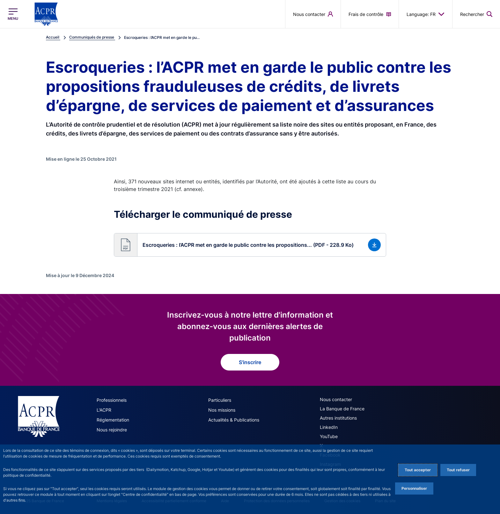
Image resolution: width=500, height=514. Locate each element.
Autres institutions (338, 418)
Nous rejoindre (112, 429)
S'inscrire (250, 362)
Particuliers (219, 400)
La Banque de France (342, 408)
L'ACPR (104, 410)
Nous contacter (336, 399)
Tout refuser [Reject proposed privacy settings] (458, 469)
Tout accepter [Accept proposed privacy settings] (418, 469)
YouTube (329, 436)
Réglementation (113, 419)
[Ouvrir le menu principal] (13, 14)
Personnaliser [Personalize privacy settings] (414, 488)
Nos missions (221, 410)
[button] (250, 245)
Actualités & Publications (233, 419)
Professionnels (112, 400)
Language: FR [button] (426, 14)
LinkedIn (329, 427)
